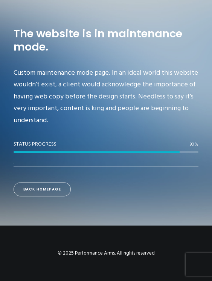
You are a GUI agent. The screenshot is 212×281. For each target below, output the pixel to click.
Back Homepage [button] (42, 189)
